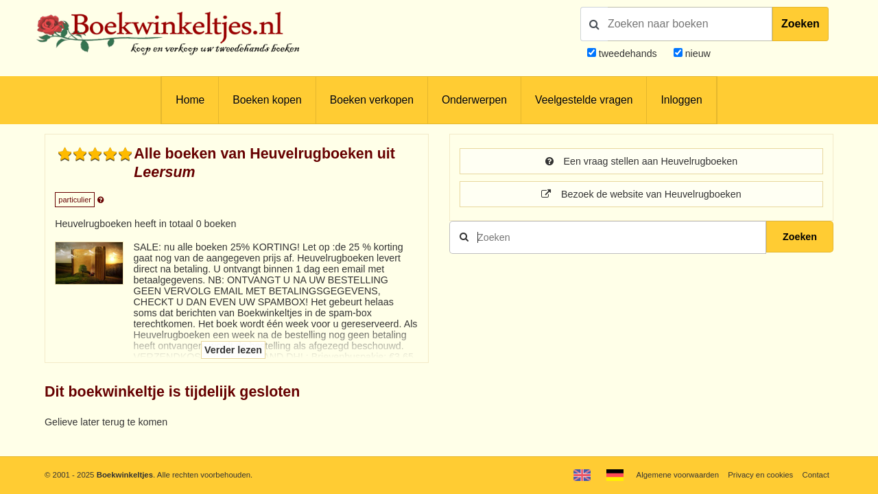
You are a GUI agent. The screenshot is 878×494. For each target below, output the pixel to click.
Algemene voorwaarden (678, 475)
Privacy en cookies (760, 475)
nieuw (697, 53)
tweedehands (628, 53)
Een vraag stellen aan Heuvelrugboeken (641, 161)
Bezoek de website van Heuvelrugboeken (641, 194)
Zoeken (800, 24)
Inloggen (681, 100)
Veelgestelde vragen (583, 100)
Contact (816, 475)
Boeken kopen (267, 100)
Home (190, 100)
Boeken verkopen (372, 100)
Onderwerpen (474, 100)
